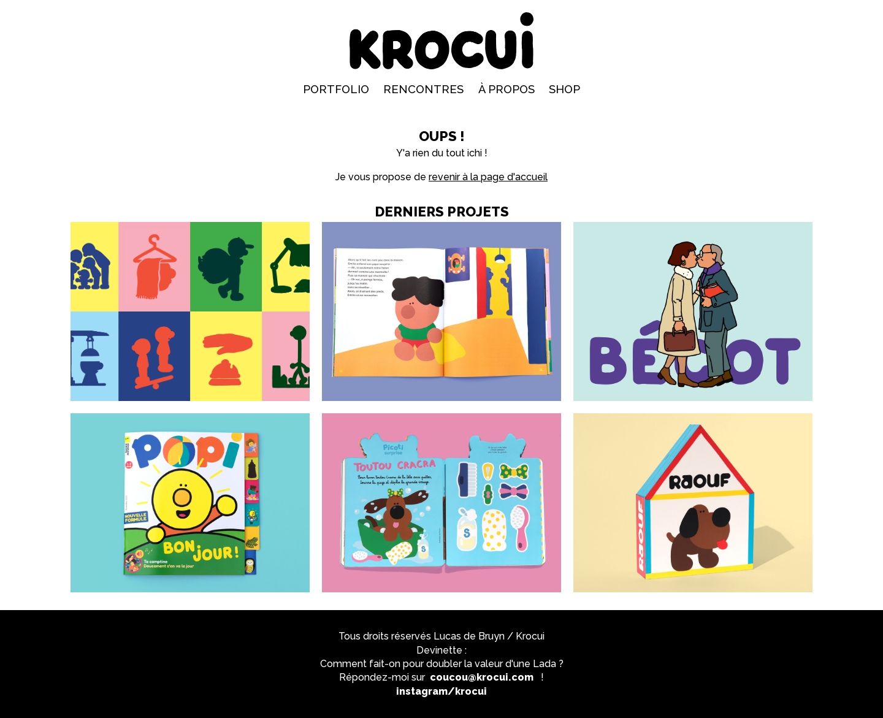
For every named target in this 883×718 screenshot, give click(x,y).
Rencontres (423, 89)
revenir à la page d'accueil (488, 177)
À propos (506, 89)
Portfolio (336, 89)
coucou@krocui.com (481, 677)
